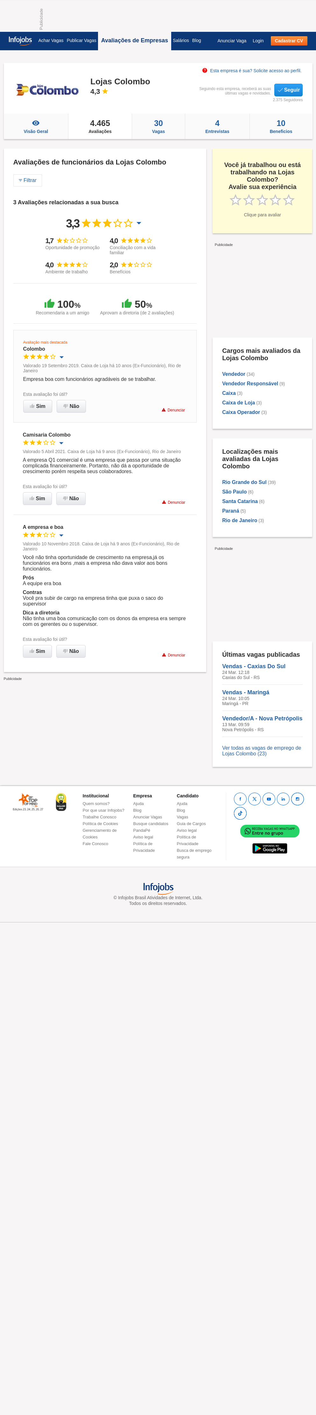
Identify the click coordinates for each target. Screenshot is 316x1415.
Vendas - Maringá (245, 692)
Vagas (158, 126)
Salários (181, 40)
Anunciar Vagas (147, 817)
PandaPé (142, 830)
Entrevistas (217, 126)
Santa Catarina (240, 501)
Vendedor (233, 374)
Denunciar (173, 410)
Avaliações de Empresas (134, 40)
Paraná (230, 511)
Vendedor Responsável (250, 383)
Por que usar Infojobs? (103, 810)
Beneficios (281, 126)
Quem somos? (96, 803)
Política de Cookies (100, 823)
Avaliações (100, 126)
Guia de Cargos (191, 823)
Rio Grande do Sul (244, 482)
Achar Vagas (51, 40)
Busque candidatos (151, 823)
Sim (38, 406)
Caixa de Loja (238, 402)
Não (71, 406)
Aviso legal (143, 837)
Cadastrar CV (289, 40)
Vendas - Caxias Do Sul (253, 666)
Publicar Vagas (81, 40)
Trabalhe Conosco (99, 817)
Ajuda (138, 803)
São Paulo (234, 491)
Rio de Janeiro (239, 520)
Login (258, 40)
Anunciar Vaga (231, 40)
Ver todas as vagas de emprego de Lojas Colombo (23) (261, 750)
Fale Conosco (95, 843)
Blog (196, 40)
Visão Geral (36, 126)
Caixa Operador (241, 412)
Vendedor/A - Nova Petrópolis (262, 718)
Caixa (229, 393)
